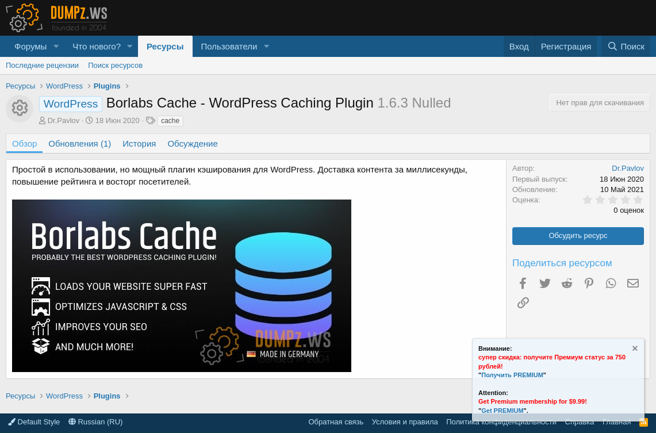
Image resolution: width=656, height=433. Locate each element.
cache (170, 121)
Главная (617, 421)
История (139, 143)
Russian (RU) (95, 421)
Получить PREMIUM (512, 374)
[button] (56, 46)
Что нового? (96, 46)
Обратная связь (335, 421)
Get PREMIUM (502, 410)
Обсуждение (192, 143)
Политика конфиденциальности (501, 421)
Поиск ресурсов (115, 65)
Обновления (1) (79, 143)
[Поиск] (625, 46)
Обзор (24, 143)
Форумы (30, 46)
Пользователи (229, 46)
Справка (579, 421)
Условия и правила (405, 421)
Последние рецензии (42, 65)
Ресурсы (165, 46)
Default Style (34, 421)
